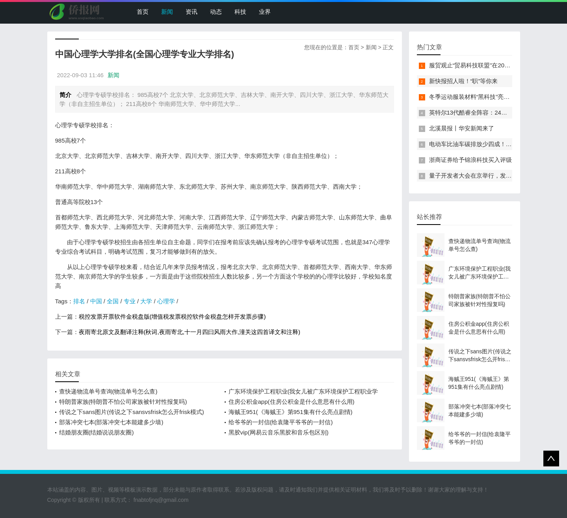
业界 (265, 11)
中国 (96, 301)
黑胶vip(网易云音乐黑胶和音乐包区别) (279, 432)
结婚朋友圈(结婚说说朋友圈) (96, 432)
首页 (143, 11)
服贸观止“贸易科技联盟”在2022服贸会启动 (485, 65)
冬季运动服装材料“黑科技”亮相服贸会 (478, 96)
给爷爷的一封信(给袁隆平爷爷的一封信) (281, 422)
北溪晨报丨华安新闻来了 (461, 128)
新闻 (167, 11)
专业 (130, 301)
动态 (216, 11)
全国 (113, 301)
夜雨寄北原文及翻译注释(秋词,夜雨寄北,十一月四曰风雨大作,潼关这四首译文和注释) (190, 332)
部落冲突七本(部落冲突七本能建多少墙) (111, 422)
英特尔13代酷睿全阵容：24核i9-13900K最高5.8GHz (497, 112)
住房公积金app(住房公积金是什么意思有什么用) (292, 401)
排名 (79, 301)
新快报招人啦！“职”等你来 (463, 81)
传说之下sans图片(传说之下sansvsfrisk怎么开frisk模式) (131, 411)
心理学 (166, 301)
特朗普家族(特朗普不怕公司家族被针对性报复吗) (123, 401)
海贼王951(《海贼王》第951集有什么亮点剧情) (291, 411)
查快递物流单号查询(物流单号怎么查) (108, 391)
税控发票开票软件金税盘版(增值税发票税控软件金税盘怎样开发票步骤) (172, 316)
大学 (146, 301)
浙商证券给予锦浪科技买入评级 (470, 159)
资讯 (191, 11)
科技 (240, 11)
